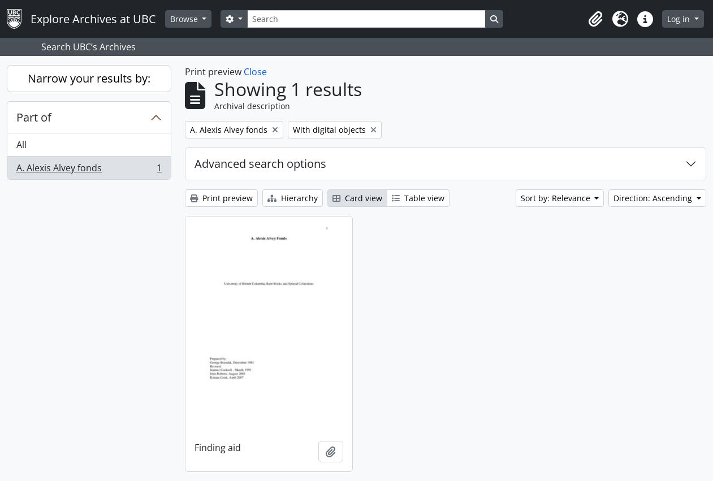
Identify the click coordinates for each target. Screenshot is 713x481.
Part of (33, 117)
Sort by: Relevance (557, 198)
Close (255, 72)
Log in (679, 19)
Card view (357, 198)
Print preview (221, 198)
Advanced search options (260, 163)
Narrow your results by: (89, 78)
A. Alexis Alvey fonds (89, 170)
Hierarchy (292, 198)
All (21, 144)
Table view (418, 198)
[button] (595, 19)
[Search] (366, 19)
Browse (185, 19)
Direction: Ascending (653, 198)
